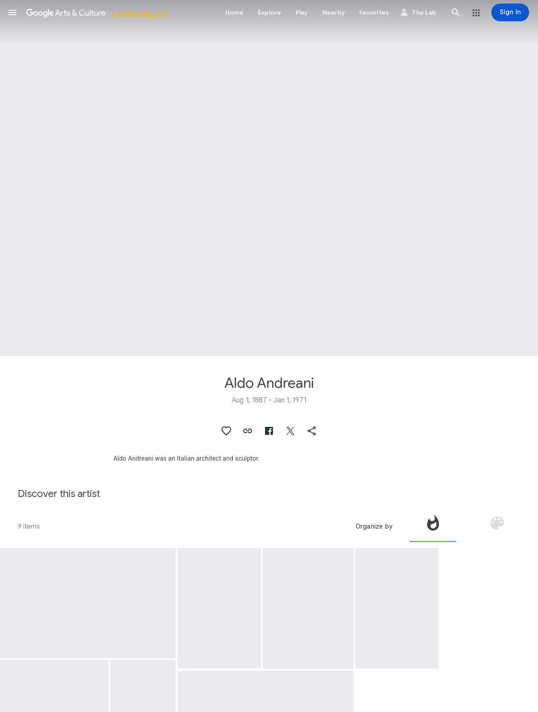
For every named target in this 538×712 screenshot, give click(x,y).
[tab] (433, 526)
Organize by (374, 526)
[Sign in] (510, 12)
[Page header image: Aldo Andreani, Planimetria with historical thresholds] (269, 178)
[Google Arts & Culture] (97, 12)
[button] (12, 12)
